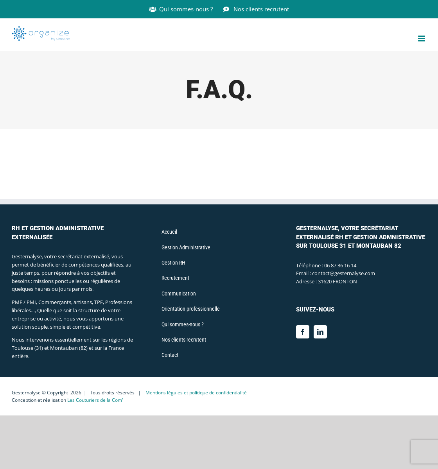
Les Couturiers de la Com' (95, 400)
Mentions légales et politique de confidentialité (196, 392)
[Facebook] (302, 331)
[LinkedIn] (320, 331)
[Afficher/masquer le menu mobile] (422, 38)
